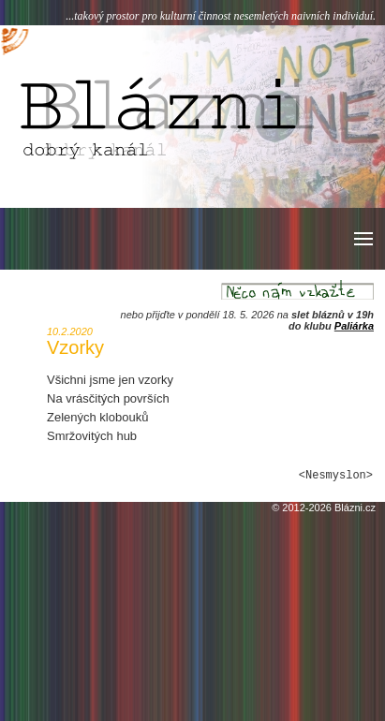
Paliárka (354, 325)
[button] (362, 239)
